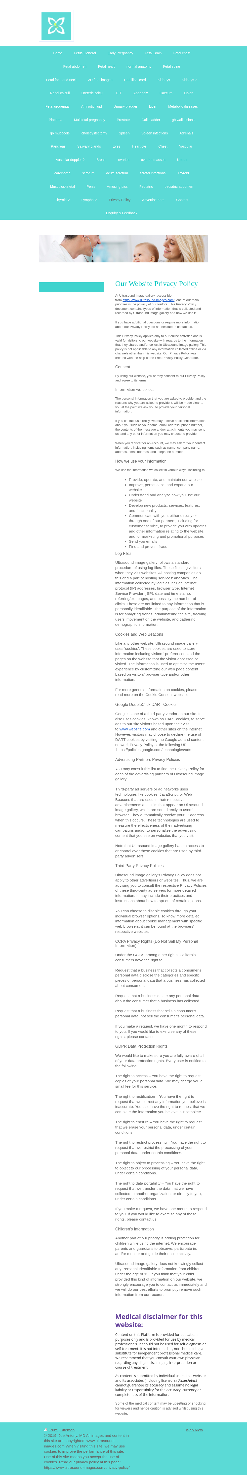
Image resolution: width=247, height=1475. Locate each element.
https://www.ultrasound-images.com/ (148, 300)
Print (51, 1430)
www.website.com (135, 729)
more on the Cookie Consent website (155, 694)
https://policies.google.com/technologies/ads (153, 750)
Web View (194, 1430)
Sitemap (67, 1430)
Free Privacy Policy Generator (176, 358)
